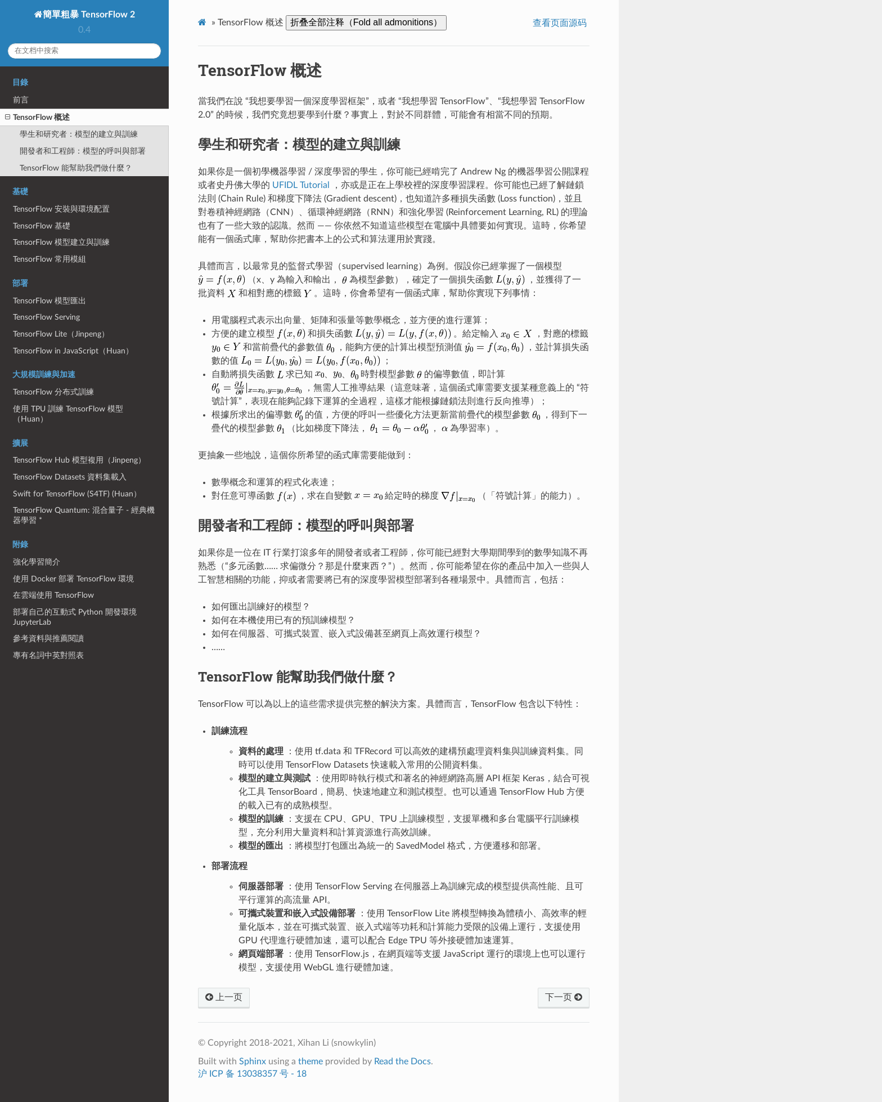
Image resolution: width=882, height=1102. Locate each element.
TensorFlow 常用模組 (49, 259)
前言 (21, 100)
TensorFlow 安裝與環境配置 (61, 209)
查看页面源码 (560, 23)
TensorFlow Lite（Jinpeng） (61, 334)
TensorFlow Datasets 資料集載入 (70, 477)
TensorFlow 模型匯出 (49, 301)
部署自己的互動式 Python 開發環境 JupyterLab (75, 617)
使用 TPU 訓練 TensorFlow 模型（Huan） (68, 414)
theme (310, 1061)
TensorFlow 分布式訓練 (53, 392)
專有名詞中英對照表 (48, 655)
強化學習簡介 (36, 562)
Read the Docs (402, 1061)
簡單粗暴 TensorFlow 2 (89, 14)
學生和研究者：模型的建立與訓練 (79, 134)
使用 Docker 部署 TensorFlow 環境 (73, 579)
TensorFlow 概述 (37, 118)
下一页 (563, 997)
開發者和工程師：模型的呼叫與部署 (83, 151)
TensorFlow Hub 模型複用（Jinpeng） (79, 460)
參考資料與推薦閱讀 (48, 638)
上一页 (223, 997)
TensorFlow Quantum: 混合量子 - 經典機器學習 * (84, 515)
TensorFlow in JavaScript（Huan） (73, 351)
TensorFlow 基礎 (41, 226)
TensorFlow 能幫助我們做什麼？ (76, 168)
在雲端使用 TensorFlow (53, 595)
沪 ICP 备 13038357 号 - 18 (252, 1073)
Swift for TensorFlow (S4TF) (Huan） (77, 494)
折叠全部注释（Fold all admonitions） (366, 22)
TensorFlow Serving (46, 317)
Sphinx (252, 1061)
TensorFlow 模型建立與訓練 (61, 242)
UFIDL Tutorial (301, 185)
